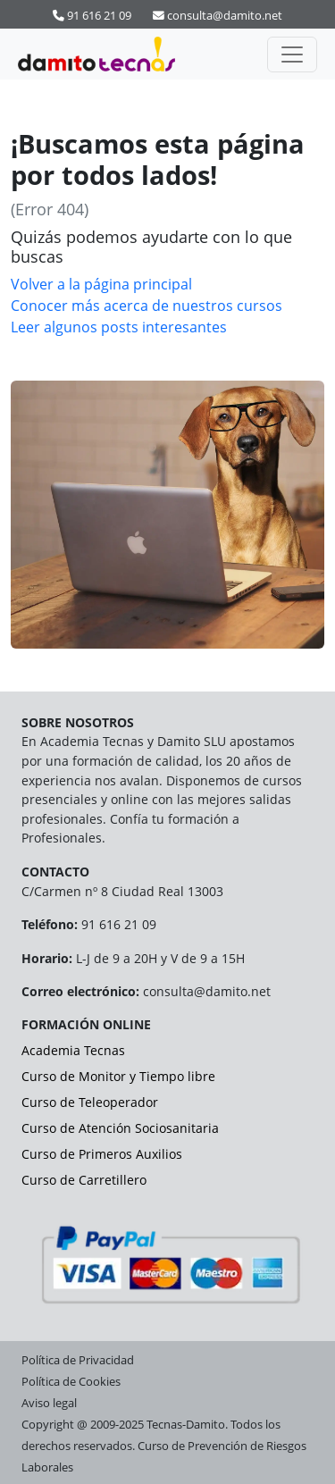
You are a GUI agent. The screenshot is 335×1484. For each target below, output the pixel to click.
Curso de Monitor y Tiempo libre (118, 1076)
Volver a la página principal (101, 284)
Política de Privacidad (77, 1360)
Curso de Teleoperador (89, 1102)
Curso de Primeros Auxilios (101, 1153)
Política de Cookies (71, 1381)
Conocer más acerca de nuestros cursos (146, 305)
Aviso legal (49, 1403)
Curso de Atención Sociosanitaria (120, 1127)
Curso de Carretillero (84, 1179)
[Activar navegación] (292, 54)
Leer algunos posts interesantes (119, 327)
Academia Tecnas (73, 1050)
